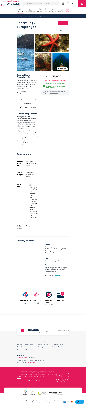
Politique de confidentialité (52, 401)
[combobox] (41, 3)
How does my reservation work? (25, 344)
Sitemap (51, 403)
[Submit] (25, 3)
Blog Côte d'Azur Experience (59, 347)
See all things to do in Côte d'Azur (34, 381)
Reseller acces (62, 380)
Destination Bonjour (42, 403)
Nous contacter (54, 93)
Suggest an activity (43, 344)
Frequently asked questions (24, 349)
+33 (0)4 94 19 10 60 (22, 357)
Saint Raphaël (28, 16)
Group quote (68, 375)
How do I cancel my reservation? (25, 347)
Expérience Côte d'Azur (58, 344)
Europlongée (57, 275)
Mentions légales (31, 403)
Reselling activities (43, 347)
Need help (68, 380)
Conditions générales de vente (35, 401)
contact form (31, 362)
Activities (19, 16)
